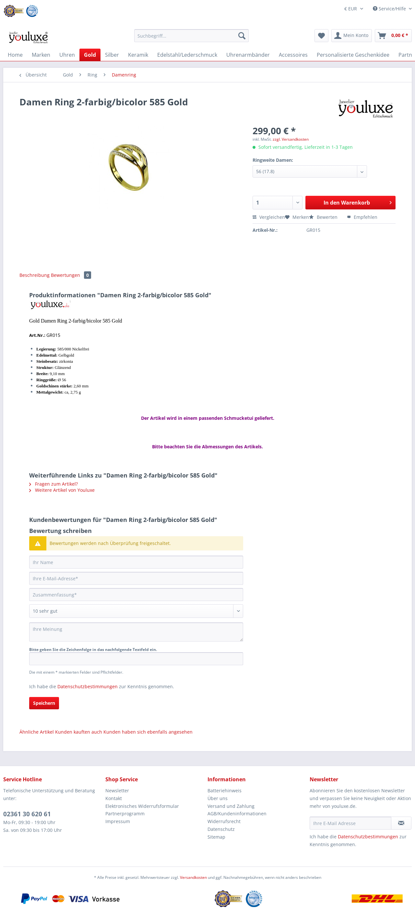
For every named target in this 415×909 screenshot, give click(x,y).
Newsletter (117, 790)
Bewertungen (71, 275)
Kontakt (113, 798)
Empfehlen (362, 217)
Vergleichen (269, 217)
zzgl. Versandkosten (291, 139)
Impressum (117, 821)
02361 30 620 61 (27, 814)
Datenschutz (221, 829)
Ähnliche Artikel (36, 732)
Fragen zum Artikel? (53, 484)
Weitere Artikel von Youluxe (62, 490)
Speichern (44, 703)
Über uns (218, 798)
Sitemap (216, 837)
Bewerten (324, 217)
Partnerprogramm (125, 813)
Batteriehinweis (225, 790)
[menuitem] (191, 38)
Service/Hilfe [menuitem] (390, 9)
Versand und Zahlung (231, 806)
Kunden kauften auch (78, 732)
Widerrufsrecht (224, 821)
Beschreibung (34, 275)
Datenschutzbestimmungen (87, 686)
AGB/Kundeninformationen (237, 813)
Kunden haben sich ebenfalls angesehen (148, 732)
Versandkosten (193, 877)
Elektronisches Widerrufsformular (142, 806)
